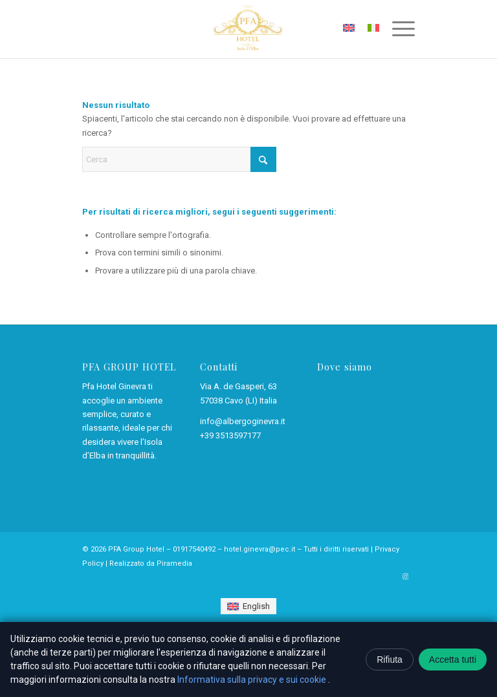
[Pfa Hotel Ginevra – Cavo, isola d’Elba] (248, 29)
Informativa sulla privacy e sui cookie (252, 679)
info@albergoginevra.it (242, 421)
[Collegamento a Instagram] (405, 576)
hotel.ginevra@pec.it (259, 549)
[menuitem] (397, 29)
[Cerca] (179, 159)
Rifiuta (390, 659)
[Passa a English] (248, 606)
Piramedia (174, 563)
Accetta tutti (452, 659)
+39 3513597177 (230, 435)
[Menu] (397, 29)
